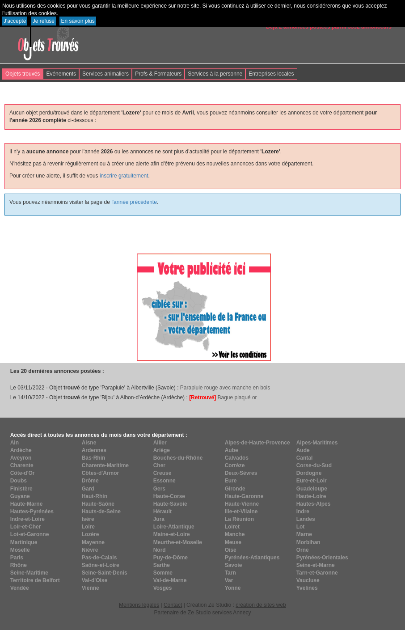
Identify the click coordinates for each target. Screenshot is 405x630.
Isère (88, 519)
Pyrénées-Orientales (322, 557)
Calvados (237, 458)
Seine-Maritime (29, 573)
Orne (302, 550)
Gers (159, 489)
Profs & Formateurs (158, 74)
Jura (159, 519)
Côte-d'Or (22, 473)
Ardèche (21, 450)
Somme (163, 573)
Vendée (19, 588)
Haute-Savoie (170, 504)
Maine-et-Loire (171, 534)
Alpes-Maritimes (317, 443)
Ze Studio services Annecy (219, 612)
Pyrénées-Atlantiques (252, 557)
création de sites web (261, 605)
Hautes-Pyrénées (32, 511)
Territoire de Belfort (35, 580)
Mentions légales (139, 605)
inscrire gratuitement (124, 176)
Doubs (18, 481)
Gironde (235, 489)
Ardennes (94, 450)
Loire (88, 527)
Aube (231, 450)
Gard (88, 489)
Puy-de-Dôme (170, 557)
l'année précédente (134, 202)
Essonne (164, 481)
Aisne (89, 443)
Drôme (90, 481)
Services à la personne (215, 74)
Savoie (233, 565)
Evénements (61, 74)
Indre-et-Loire (27, 519)
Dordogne (309, 473)
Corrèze (235, 465)
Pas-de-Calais (99, 557)
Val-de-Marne (170, 580)
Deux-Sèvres (241, 473)
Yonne (233, 588)
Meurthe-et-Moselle (177, 542)
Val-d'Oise (95, 580)
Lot (300, 527)
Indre (302, 511)
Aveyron (21, 458)
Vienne (90, 588)
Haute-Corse (169, 496)
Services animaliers (105, 74)
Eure (231, 481)
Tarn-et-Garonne (317, 573)
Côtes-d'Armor (100, 473)
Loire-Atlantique (173, 527)
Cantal (304, 458)
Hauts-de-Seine (101, 511)
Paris (16, 557)
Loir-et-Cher (25, 527)
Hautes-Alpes (313, 504)
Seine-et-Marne (315, 565)
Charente (22, 465)
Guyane (20, 496)
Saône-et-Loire (100, 565)
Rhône (18, 565)
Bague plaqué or (223, 397)
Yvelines (307, 588)
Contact (173, 605)
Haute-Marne (26, 504)
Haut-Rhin (94, 496)
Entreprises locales (271, 74)
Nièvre (90, 550)
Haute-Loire (311, 496)
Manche (235, 534)
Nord (159, 550)
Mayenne (93, 542)
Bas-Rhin (93, 458)
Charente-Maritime (105, 465)
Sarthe (161, 565)
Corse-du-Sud (314, 465)
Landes (305, 519)
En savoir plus (77, 21)
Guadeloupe (311, 489)
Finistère (21, 489)
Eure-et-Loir (311, 481)
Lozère (90, 534)
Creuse (162, 473)
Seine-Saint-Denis (104, 573)
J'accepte (15, 21)
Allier (160, 443)
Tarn (230, 573)
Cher (159, 465)
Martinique (24, 542)
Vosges (162, 588)
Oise (230, 550)
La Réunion (239, 519)
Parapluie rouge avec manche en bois (225, 388)
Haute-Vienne (242, 504)
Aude (303, 450)
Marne (304, 534)
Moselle (20, 550)
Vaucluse (308, 580)
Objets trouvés (22, 74)
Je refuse (44, 21)
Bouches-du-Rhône (178, 458)
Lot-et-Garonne (29, 534)
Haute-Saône (98, 504)
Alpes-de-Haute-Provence (257, 443)
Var (229, 580)
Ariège (161, 450)
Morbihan (308, 542)
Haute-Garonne (244, 496)
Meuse (233, 542)
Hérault (162, 511)
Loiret (232, 527)
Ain (14, 443)
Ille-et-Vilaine (241, 511)
